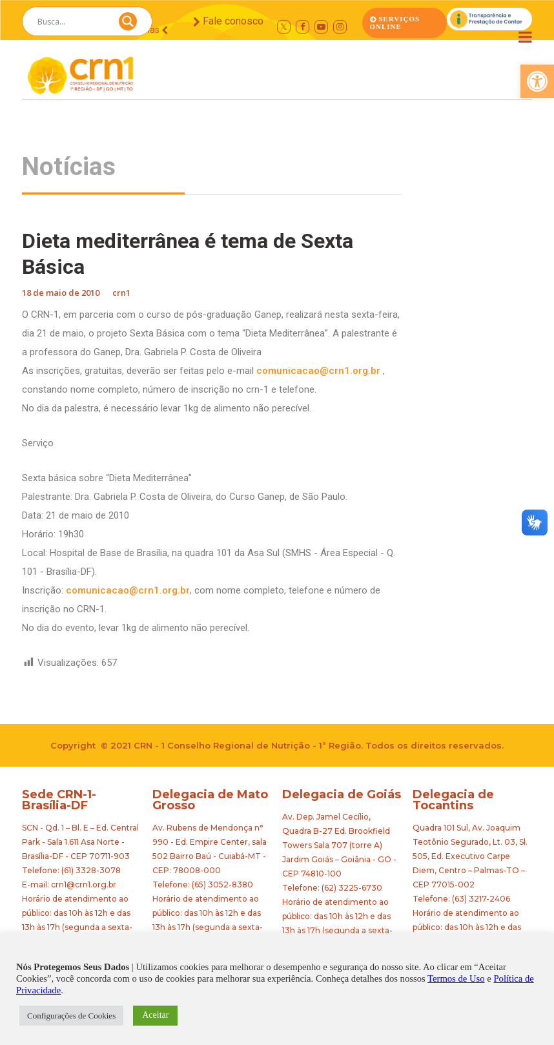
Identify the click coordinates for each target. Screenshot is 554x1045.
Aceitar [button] (155, 1015)
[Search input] (71, 21)
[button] (537, 81)
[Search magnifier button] (128, 24)
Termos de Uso (456, 978)
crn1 (121, 292)
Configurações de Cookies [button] (71, 1015)
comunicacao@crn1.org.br (318, 371)
